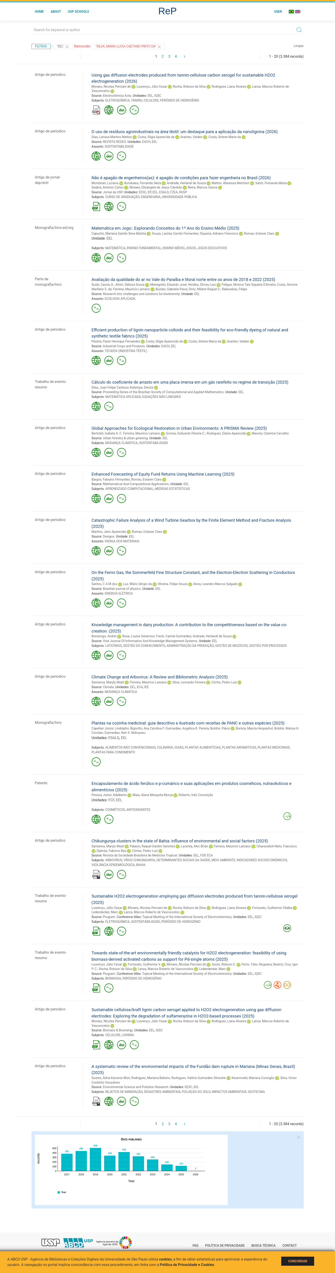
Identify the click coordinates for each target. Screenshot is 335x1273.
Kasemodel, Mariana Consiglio (253, 1078)
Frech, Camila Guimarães (173, 636)
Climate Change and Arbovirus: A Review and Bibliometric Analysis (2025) (160, 677)
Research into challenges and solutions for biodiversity (141, 294)
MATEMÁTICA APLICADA (123, 397)
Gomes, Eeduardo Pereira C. (185, 433)
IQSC (157, 95)
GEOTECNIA (256, 1092)
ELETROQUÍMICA (117, 100)
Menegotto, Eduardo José (168, 284)
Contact (289, 1245)
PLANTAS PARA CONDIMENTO (113, 752)
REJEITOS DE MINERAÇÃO (124, 1092)
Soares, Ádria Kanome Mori (111, 1078)
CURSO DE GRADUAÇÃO (122, 197)
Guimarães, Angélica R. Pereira (187, 728)
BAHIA (140, 865)
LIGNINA (128, 1035)
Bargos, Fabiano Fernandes (111, 479)
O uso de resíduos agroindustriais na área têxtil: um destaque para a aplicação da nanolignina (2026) (185, 131)
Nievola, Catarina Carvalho (270, 433)
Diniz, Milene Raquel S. (204, 289)
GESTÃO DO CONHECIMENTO (144, 646)
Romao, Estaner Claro (259, 233)
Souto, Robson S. (224, 964)
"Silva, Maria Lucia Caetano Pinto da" (128, 47)
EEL (150, 95)
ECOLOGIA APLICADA (120, 298)
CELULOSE (151, 100)
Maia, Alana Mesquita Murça (153, 795)
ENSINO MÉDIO (173, 248)
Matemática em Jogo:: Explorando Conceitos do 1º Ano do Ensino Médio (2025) (166, 228)
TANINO (136, 100)
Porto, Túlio (249, 964)
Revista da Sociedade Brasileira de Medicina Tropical (140, 855)
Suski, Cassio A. (103, 284)
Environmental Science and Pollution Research (135, 1087)
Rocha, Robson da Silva (189, 86)
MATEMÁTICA (115, 248)
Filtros (41, 46)
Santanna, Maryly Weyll (108, 682)
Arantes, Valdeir (191, 137)
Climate (108, 687)
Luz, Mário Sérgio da (137, 584)
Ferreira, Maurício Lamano (131, 289)
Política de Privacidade (225, 1245)
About (56, 11)
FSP (202, 855)
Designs (108, 536)
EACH (146, 142)
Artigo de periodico (50, 74)
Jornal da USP (112, 192)
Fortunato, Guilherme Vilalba (272, 908)
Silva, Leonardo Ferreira (189, 682)
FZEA (174, 192)
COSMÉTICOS (115, 809)
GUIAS (178, 747)
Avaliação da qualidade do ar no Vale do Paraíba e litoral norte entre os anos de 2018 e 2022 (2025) (183, 279)
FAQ (195, 1245)
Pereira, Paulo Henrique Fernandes (116, 341)
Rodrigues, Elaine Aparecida (226, 433)
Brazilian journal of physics (122, 589)
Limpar (298, 46)
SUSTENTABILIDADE (119, 146)
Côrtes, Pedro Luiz (224, 682)
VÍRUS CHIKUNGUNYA (139, 860)
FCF (111, 800)
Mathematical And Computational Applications (136, 484)
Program (109, 917)
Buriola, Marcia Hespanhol (254, 728)
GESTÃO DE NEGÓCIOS (231, 646)
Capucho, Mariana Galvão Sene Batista (119, 233)
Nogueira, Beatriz (271, 964)
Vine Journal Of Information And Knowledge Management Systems (150, 641)
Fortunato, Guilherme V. (144, 964)
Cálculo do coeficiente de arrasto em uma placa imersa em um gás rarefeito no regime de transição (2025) (190, 382)
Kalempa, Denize (141, 387)
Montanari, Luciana (105, 183)
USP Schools (78, 11)
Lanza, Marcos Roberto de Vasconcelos (152, 912)
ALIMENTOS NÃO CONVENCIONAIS (130, 747)
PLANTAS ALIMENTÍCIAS (202, 747)
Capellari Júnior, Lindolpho (110, 728)
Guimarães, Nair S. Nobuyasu (124, 733)
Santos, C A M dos (104, 584)
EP (149, 192)
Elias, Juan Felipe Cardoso (110, 387)
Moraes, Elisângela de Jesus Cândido (156, 187)
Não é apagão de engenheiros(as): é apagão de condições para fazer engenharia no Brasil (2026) (181, 177)
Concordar (297, 1261)
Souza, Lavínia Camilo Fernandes (175, 233)
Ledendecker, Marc (105, 912)
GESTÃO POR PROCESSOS (268, 646)
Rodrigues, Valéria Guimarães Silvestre (198, 1078)
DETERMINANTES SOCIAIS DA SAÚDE (183, 860)
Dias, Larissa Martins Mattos (112, 137)
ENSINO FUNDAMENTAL (144, 248)
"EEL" (63, 47)
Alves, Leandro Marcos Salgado (215, 584)
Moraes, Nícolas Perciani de (111, 86)
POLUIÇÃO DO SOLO (196, 1092)
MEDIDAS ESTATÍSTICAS (172, 489)
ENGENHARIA (150, 197)
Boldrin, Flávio (220, 728)
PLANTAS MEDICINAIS (274, 747)
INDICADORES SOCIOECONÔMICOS (262, 860)
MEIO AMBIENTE (223, 860)
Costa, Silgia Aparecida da (156, 137)
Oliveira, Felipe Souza (172, 584)
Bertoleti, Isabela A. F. (107, 433)
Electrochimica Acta (117, 95)
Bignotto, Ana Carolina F (147, 728)
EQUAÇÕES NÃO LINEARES (161, 397)
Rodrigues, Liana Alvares (229, 86)
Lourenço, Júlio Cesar (152, 86)
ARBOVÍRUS (113, 860)
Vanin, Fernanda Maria (271, 183)
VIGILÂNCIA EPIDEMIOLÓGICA (113, 865)
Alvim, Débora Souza (129, 284)
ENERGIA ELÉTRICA (119, 593)
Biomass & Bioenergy (118, 1030)
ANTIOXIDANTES (138, 809)
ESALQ (164, 192)
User (278, 11)
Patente (41, 783)
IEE (146, 687)
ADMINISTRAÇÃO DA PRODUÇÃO (190, 646)
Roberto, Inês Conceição (196, 795)
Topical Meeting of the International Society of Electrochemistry (187, 917)
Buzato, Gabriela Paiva (171, 289)
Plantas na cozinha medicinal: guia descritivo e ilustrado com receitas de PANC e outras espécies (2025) (188, 723)
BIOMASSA (113, 978)
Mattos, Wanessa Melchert (230, 183)
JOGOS (191, 248)
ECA (140, 687)
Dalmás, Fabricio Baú (111, 851)
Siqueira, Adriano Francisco (219, 233)
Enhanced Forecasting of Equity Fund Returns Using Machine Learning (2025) (163, 474)
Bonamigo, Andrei (104, 636)
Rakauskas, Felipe (234, 289)
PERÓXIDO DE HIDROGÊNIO (179, 100)
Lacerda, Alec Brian (194, 846)
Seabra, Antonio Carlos (108, 187)
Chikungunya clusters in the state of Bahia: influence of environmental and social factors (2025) (180, 841)
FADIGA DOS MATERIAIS (122, 541)
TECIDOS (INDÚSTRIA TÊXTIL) (126, 351)
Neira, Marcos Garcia (202, 187)
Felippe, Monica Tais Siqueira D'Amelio (249, 284)
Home (39, 11)
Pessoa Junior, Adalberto (109, 795)
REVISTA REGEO (114, 142)
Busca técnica (263, 1245)
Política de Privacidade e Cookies (187, 1265)
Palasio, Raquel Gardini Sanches (152, 846)
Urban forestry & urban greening (125, 438)
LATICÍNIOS (113, 646)
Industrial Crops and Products (124, 346)
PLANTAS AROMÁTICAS (239, 747)
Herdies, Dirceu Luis (202, 284)
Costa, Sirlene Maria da (224, 137)
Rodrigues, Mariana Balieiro (150, 1078)
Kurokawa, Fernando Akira (142, 183)
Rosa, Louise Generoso (138, 636)
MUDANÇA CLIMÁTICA (121, 443)
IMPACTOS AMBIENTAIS (229, 1092)
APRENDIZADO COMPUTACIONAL (129, 489)
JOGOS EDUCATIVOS (212, 248)
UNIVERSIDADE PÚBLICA (179, 197)
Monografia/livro (48, 722)
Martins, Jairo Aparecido (109, 532)
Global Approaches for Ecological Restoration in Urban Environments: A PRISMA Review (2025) (179, 428)
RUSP (183, 192)
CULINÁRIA (165, 747)
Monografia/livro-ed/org (54, 228)
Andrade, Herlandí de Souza (186, 183)
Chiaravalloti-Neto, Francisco (277, 846)
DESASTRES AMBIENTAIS (162, 1092)
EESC (142, 192)
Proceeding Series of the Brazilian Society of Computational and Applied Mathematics (163, 392)
